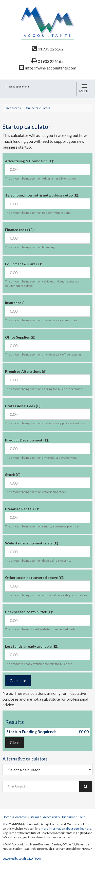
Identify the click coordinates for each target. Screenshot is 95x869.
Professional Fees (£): (23, 406)
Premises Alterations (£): (26, 371)
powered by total (22, 858)
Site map (35, 817)
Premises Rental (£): (22, 509)
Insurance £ (14, 302)
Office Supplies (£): (20, 337)
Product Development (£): (27, 440)
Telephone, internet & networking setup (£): (42, 195)
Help (82, 817)
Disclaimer (69, 817)
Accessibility (51, 817)
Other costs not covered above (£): (34, 577)
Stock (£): (13, 474)
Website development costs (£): (32, 543)
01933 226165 (47, 61)
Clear (14, 742)
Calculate (18, 680)
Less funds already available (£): (31, 646)
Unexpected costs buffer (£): (29, 612)
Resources (13, 108)
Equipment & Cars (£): (23, 264)
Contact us (20, 817)
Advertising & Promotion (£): (29, 161)
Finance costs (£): (20, 229)
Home (7, 817)
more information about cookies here (66, 828)
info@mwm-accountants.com (47, 67)
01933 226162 (48, 48)
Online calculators (38, 108)
